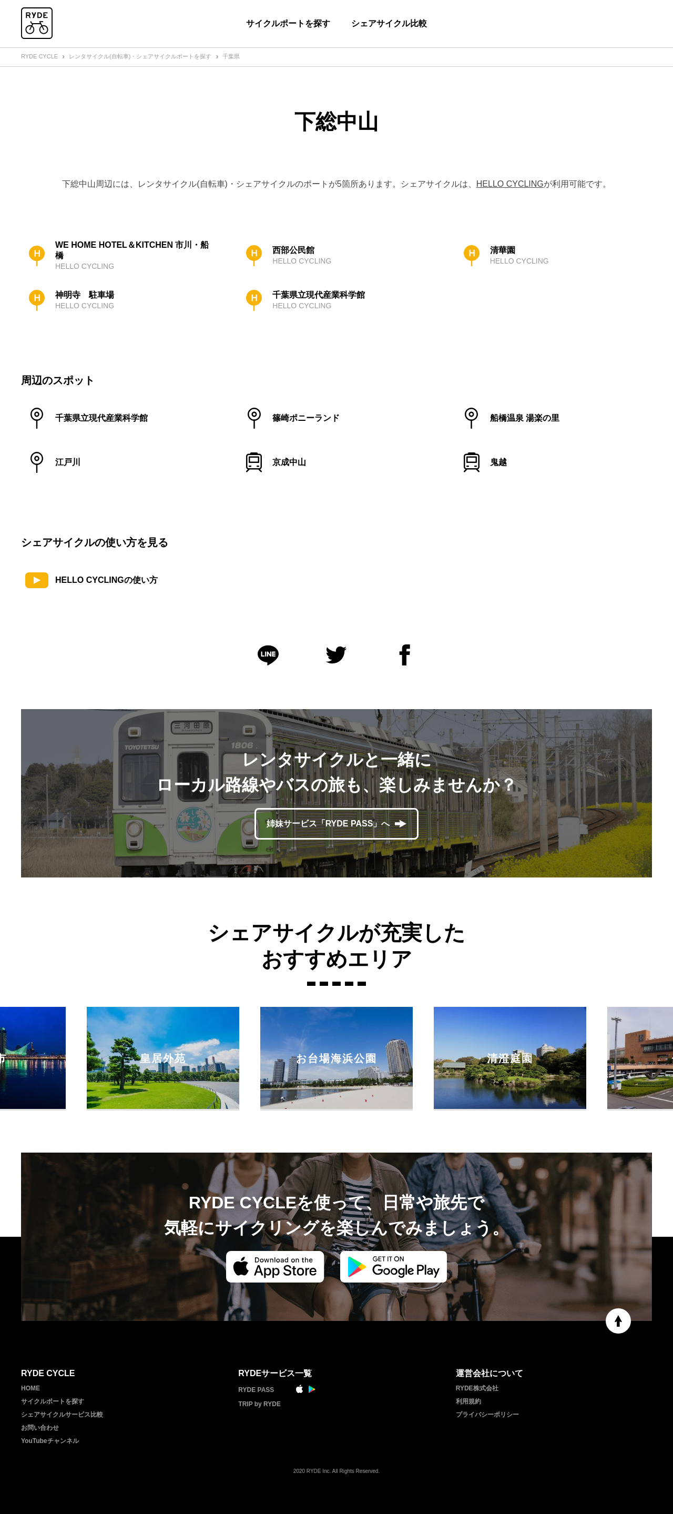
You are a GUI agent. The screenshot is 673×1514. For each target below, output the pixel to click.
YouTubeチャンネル (50, 1441)
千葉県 (231, 56)
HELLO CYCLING (510, 183)
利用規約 (468, 1401)
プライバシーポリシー (487, 1414)
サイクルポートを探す (288, 23)
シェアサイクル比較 (389, 23)
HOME (30, 1388)
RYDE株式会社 (477, 1388)
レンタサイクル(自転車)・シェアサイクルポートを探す (140, 56)
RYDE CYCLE (39, 56)
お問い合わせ (40, 1427)
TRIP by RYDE (259, 1404)
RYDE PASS (256, 1390)
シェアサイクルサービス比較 (62, 1414)
